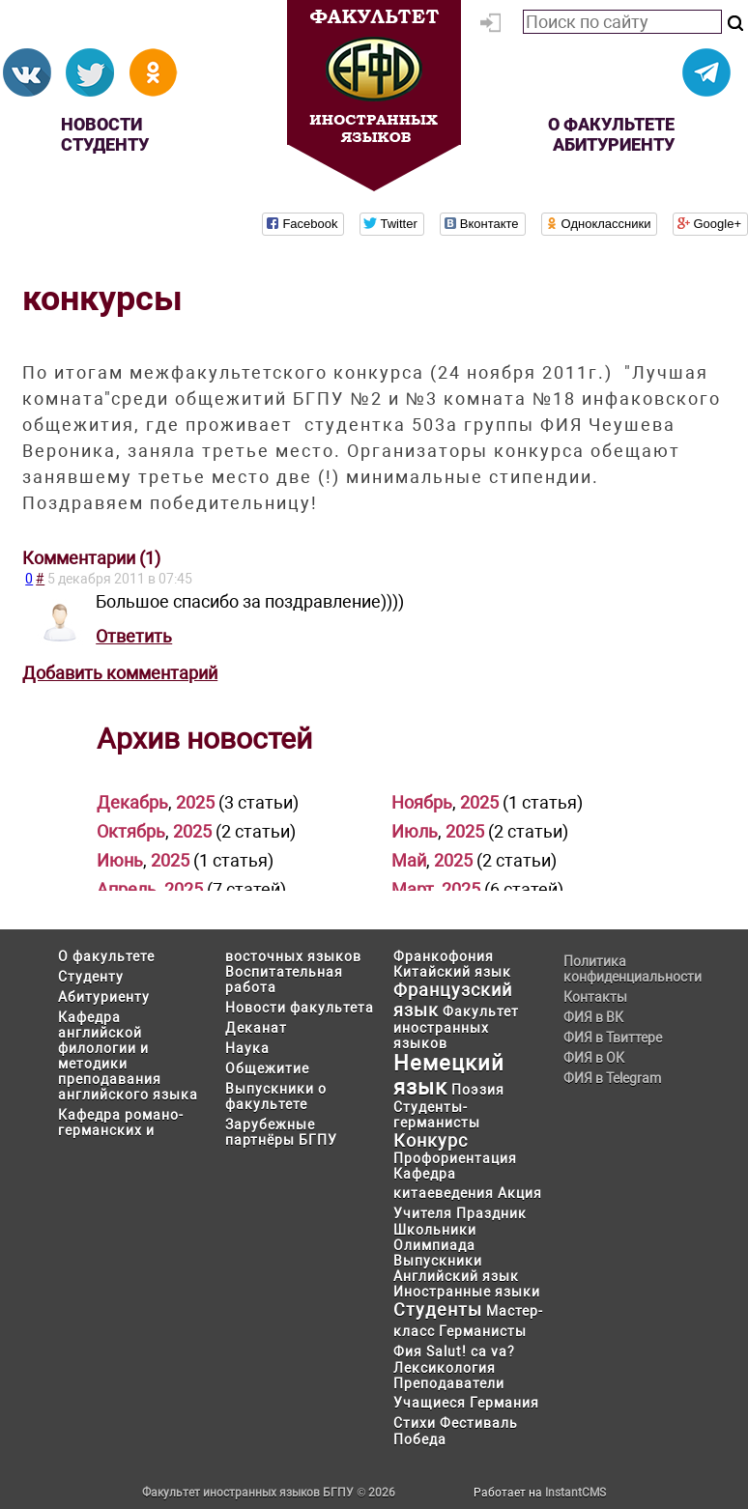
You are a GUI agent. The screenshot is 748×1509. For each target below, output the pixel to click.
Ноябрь (421, 802)
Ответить (134, 636)
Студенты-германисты (436, 1114)
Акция (520, 1193)
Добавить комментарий (119, 673)
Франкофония (443, 956)
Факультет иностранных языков (456, 1027)
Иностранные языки (466, 1291)
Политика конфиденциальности (626, 969)
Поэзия (477, 1089)
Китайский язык (452, 972)
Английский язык (456, 1276)
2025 (195, 802)
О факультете (611, 124)
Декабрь (132, 802)
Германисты (483, 1331)
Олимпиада (434, 1245)
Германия (504, 1402)
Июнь (120, 860)
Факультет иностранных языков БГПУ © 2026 (268, 1492)
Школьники (434, 1230)
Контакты (595, 997)
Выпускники (437, 1260)
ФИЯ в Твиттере (612, 1037)
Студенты (437, 1309)
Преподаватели (448, 1383)
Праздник (491, 1213)
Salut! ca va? (470, 1351)
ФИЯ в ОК (593, 1058)
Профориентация (455, 1158)
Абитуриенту (614, 144)
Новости (101, 124)
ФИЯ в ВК (593, 1017)
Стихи (414, 1423)
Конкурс (430, 1140)
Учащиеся (429, 1402)
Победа (419, 1439)
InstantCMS (575, 1492)
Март (412, 889)
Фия (407, 1351)
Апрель (127, 889)
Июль (414, 831)
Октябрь (131, 831)
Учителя (422, 1213)
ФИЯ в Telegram (612, 1078)
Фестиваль (479, 1423)
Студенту (105, 144)
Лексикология (444, 1368)
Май (408, 860)
